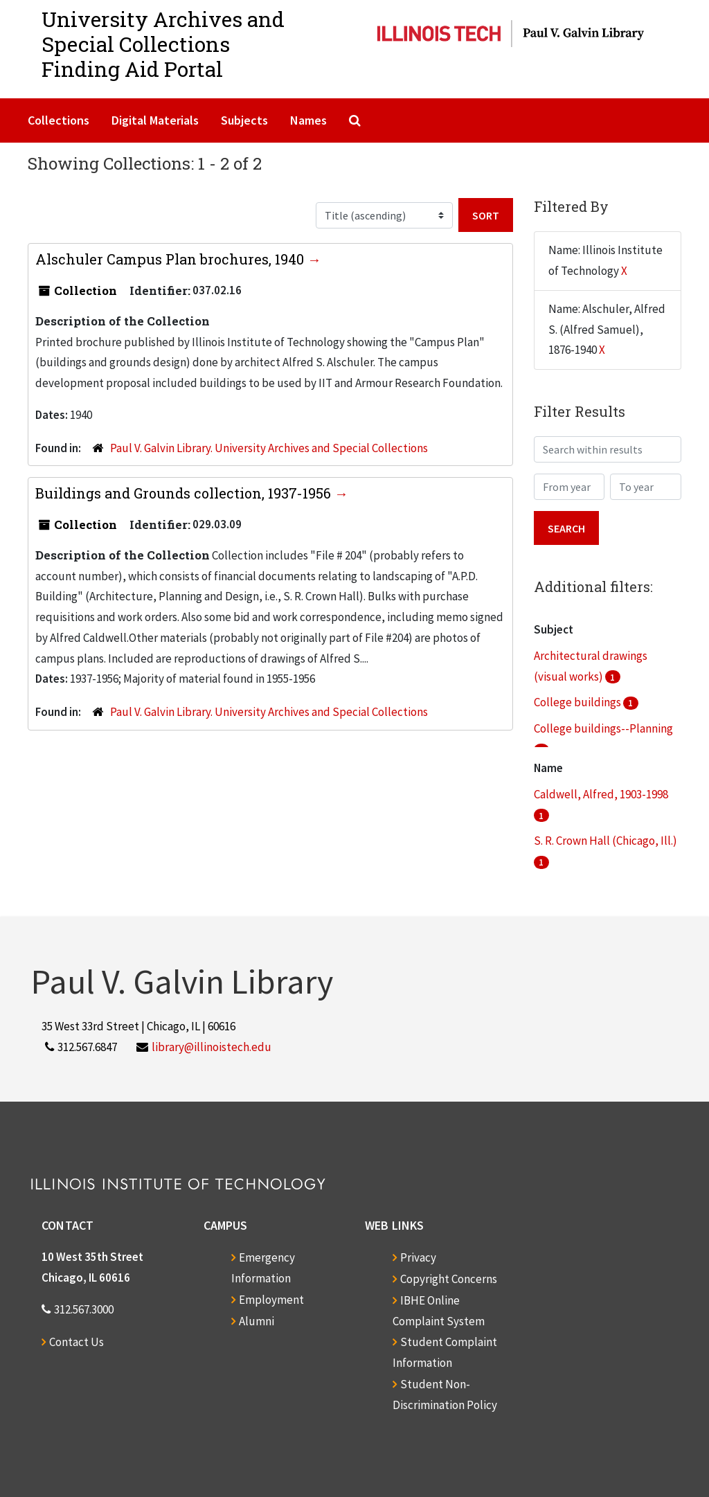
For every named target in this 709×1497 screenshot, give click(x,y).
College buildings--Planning (603, 728)
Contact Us (76, 1342)
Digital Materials (155, 120)
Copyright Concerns (448, 1279)
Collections (58, 120)
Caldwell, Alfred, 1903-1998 (601, 794)
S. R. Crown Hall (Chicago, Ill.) (605, 840)
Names (308, 120)
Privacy (418, 1257)
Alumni (256, 1321)
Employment (271, 1299)
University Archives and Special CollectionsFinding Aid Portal (163, 44)
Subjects (244, 120)
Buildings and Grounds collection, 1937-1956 (184, 493)
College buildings (578, 702)
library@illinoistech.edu (211, 1047)
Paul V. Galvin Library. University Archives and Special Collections (269, 448)
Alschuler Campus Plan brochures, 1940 (171, 259)
